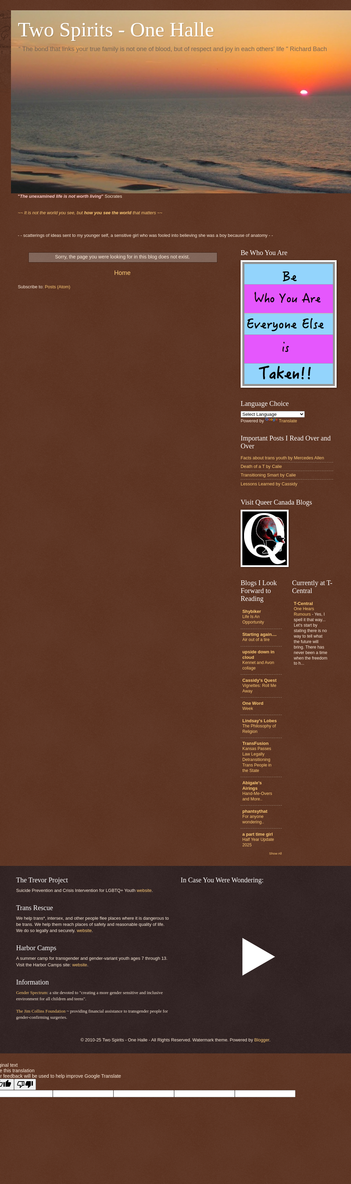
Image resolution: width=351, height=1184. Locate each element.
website (144, 890)
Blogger (261, 1039)
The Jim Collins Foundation (40, 1011)
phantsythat (254, 811)
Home (122, 272)
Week (247, 708)
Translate (281, 420)
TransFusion (255, 743)
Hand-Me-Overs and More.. (257, 796)
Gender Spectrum (31, 992)
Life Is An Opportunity (253, 619)
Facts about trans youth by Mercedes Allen (282, 457)
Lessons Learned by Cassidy (269, 483)
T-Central (303, 603)
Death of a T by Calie (261, 466)
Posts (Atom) (57, 286)
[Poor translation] (25, 1084)
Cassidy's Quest (259, 680)
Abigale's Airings (252, 785)
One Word (252, 703)
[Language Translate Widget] (273, 414)
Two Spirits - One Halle (116, 29)
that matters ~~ (90, 212)
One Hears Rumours (304, 611)
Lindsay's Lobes (259, 720)
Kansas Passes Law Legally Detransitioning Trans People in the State (256, 759)
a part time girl (257, 834)
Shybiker (251, 611)
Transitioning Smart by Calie (268, 475)
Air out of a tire (255, 639)
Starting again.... (259, 634)
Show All (275, 853)
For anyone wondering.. (253, 819)
